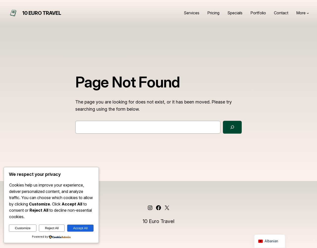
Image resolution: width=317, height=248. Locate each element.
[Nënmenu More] (308, 13)
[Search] (232, 127)
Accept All (80, 228)
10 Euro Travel (41, 13)
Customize (22, 228)
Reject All (52, 228)
